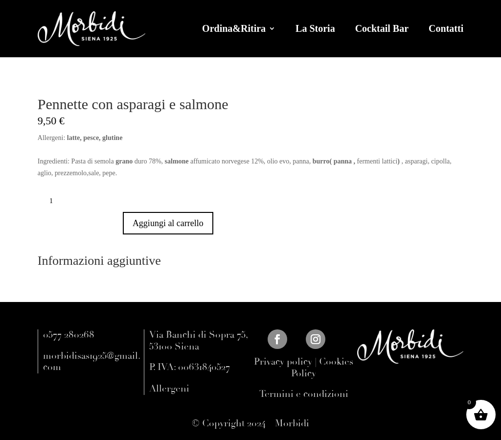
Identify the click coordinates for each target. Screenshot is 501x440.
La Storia (315, 28)
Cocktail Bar (382, 28)
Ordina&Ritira (234, 28)
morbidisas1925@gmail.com (91, 361)
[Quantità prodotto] (54, 201)
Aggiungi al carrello (168, 223)
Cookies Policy (322, 367)
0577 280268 (68, 335)
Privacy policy (283, 362)
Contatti (446, 28)
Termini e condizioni (303, 394)
